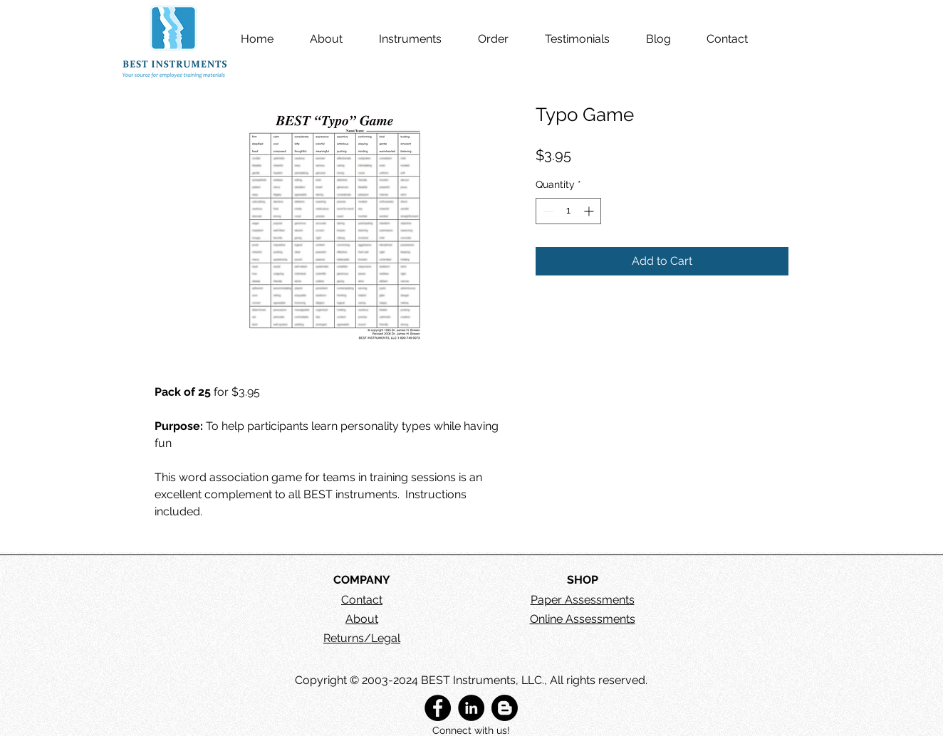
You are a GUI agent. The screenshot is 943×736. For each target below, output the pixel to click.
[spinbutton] (568, 211)
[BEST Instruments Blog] (504, 708)
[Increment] (590, 211)
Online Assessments (582, 619)
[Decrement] (547, 211)
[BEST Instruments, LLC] (437, 708)
